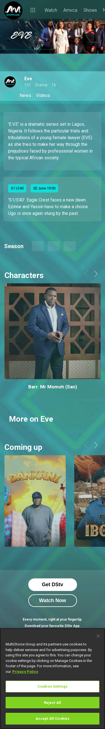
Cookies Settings (52, 686)
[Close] (98, 636)
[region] (52, 678)
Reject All (52, 702)
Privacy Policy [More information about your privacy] (25, 671)
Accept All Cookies (52, 718)
